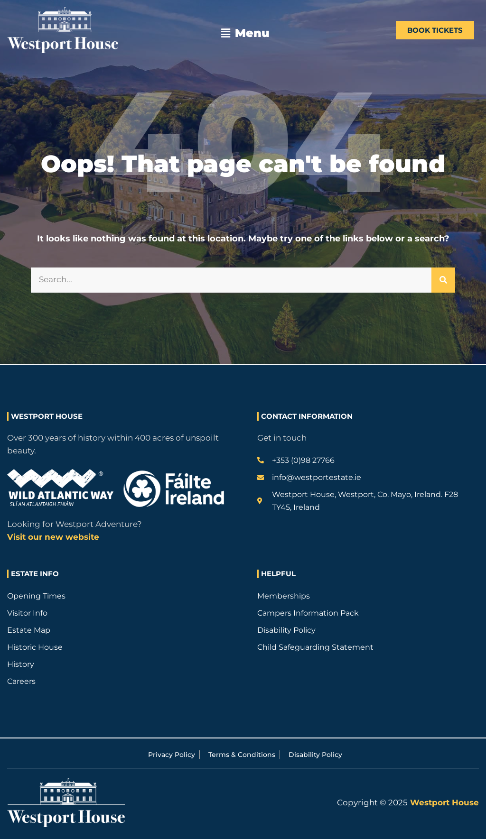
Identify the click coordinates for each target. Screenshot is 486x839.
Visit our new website (53, 537)
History (20, 664)
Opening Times (36, 595)
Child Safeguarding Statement (315, 647)
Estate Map (28, 630)
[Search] (443, 279)
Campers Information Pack (308, 613)
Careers (21, 681)
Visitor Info (27, 613)
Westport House (443, 802)
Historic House (35, 647)
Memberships (283, 595)
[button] (245, 33)
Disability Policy (286, 630)
